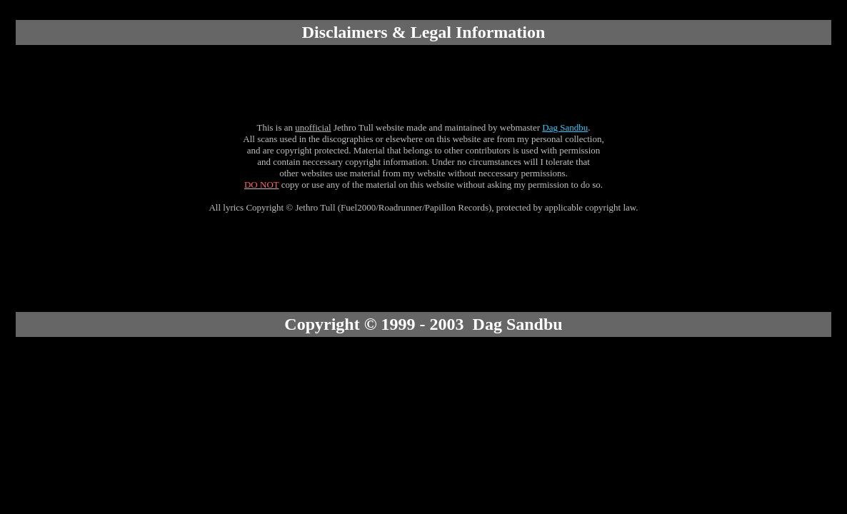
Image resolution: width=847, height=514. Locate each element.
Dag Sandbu (565, 127)
